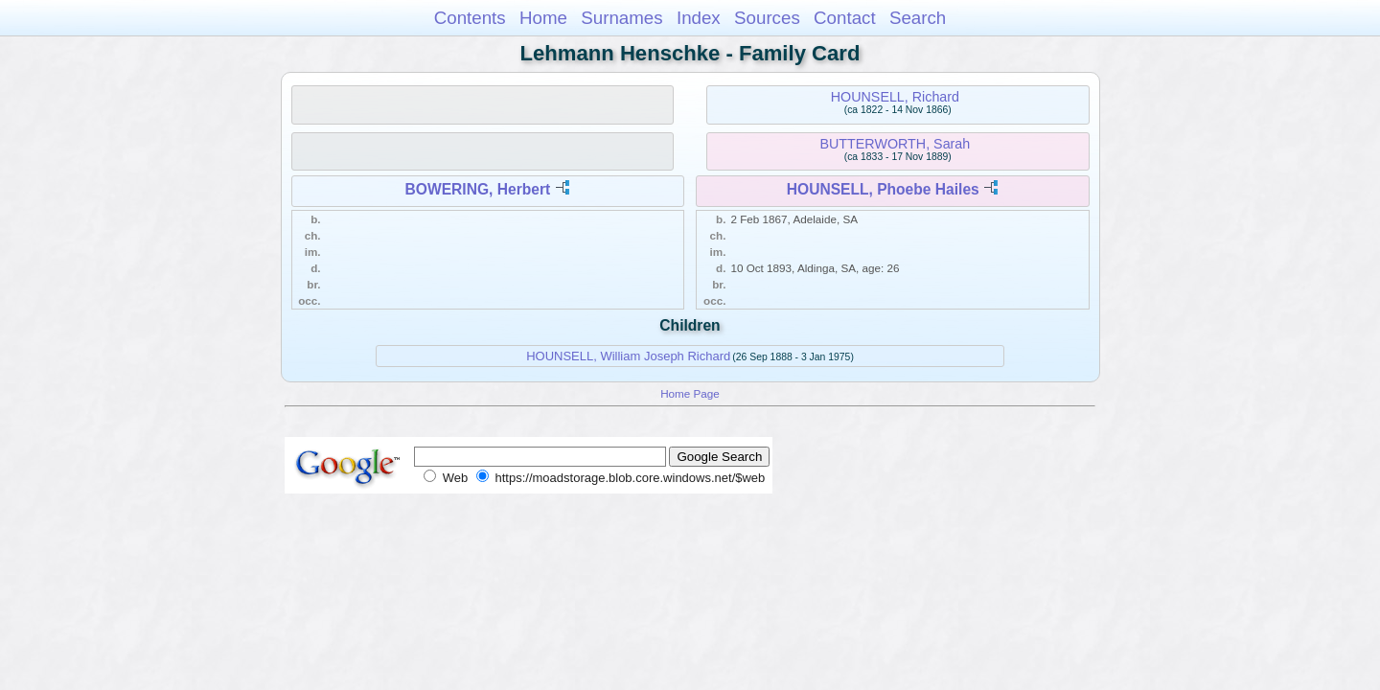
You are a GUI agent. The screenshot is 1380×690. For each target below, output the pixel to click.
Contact (845, 18)
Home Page (690, 393)
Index (699, 18)
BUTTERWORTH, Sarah (895, 143)
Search (917, 18)
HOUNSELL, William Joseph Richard (628, 356)
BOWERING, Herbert (478, 189)
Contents (470, 18)
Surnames (621, 18)
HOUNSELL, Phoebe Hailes (883, 189)
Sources (767, 18)
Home (543, 18)
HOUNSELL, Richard (895, 96)
